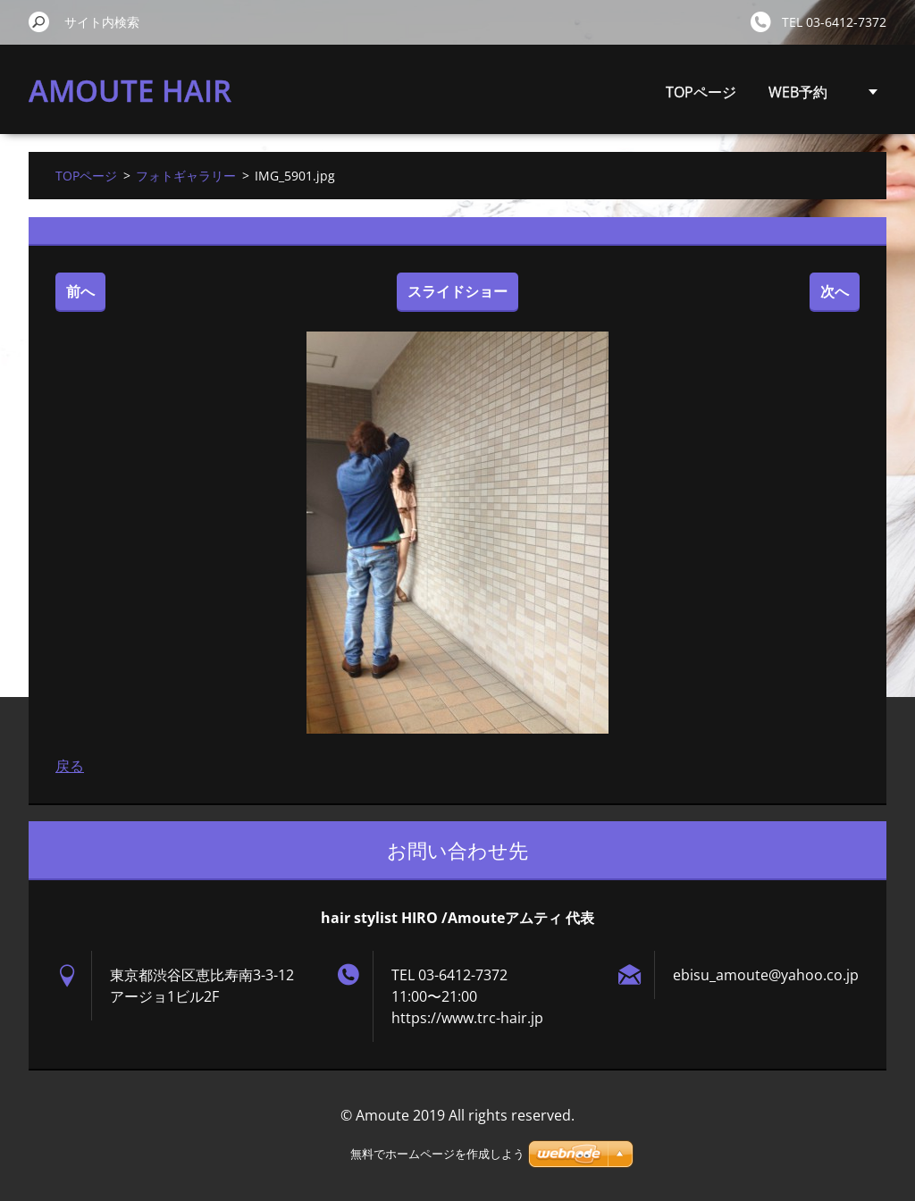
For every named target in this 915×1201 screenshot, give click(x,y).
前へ (80, 291)
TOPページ (701, 92)
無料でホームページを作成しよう (437, 1154)
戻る (69, 766)
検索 (39, 21)
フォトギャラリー (186, 175)
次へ (834, 291)
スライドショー (457, 291)
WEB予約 (797, 92)
